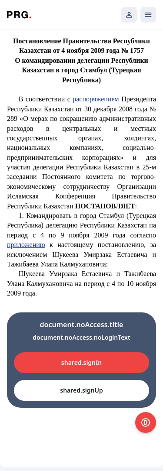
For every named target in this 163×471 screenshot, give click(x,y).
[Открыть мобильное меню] (148, 15)
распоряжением (96, 99)
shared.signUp (81, 390)
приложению (26, 244)
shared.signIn (81, 362)
